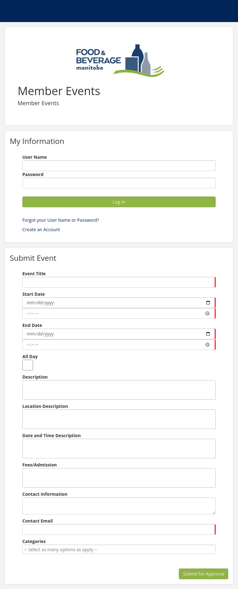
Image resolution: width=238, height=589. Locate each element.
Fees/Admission (39, 465)
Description (35, 377)
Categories (34, 541)
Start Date (33, 294)
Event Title (34, 274)
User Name (34, 157)
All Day (30, 356)
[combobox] (118, 549)
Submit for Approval (203, 574)
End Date (32, 325)
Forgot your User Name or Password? (60, 220)
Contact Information (44, 494)
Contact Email (37, 521)
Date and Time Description (51, 435)
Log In (119, 202)
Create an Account (41, 229)
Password (32, 174)
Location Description (45, 406)
